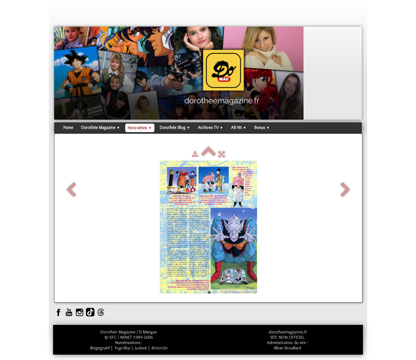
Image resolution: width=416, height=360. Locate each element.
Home (68, 127)
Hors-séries (139, 127)
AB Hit (238, 127)
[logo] (64, 14)
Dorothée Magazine (100, 127)
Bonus (262, 127)
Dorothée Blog (175, 127)
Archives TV (210, 127)
